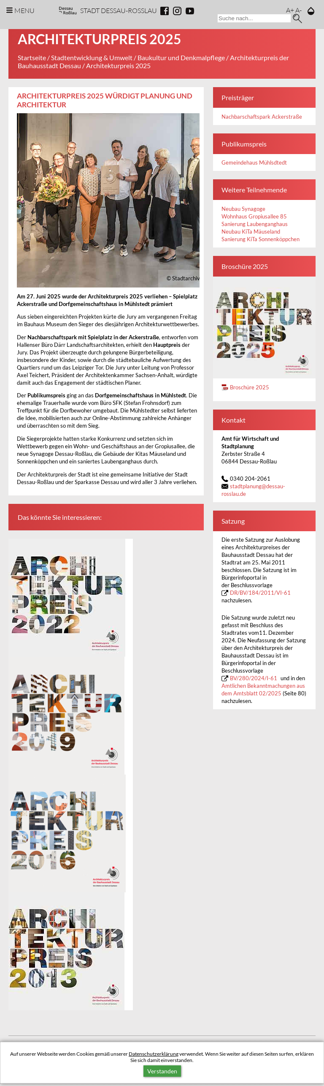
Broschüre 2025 (249, 387)
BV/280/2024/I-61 (253, 678)
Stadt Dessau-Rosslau (118, 10)
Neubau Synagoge (243, 209)
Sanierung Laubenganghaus (254, 224)
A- (298, 10)
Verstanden (162, 1071)
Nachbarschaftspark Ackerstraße (261, 117)
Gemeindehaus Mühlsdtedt (254, 163)
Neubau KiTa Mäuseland (250, 232)
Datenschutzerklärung (153, 1054)
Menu (24, 10)
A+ (290, 10)
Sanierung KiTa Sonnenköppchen (260, 239)
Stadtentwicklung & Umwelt (91, 57)
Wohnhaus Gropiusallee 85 (254, 216)
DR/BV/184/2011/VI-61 (260, 593)
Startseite (32, 57)
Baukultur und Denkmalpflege (181, 57)
